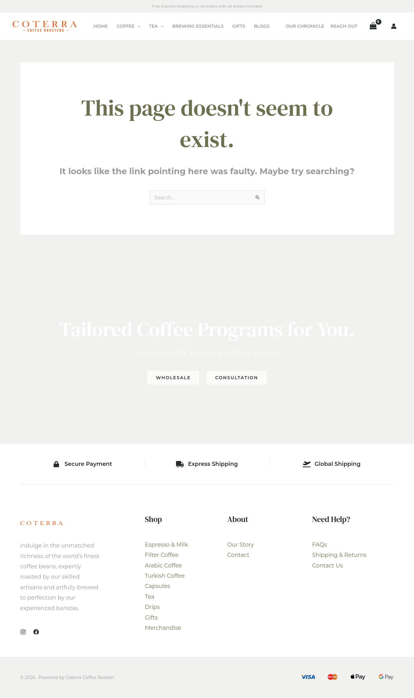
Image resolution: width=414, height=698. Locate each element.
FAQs (319, 545)
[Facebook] (36, 632)
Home (100, 26)
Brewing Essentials (198, 26)
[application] (137, 26)
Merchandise (163, 628)
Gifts (238, 26)
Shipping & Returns (339, 555)
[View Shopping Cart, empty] (373, 26)
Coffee (128, 26)
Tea (156, 26)
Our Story (240, 545)
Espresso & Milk (166, 545)
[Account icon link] (394, 26)
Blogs (261, 26)
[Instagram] (23, 632)
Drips (152, 607)
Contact (238, 555)
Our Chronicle (305, 26)
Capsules (157, 586)
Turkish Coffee (165, 576)
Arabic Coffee (163, 566)
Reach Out (344, 26)
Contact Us (327, 566)
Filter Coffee (161, 555)
